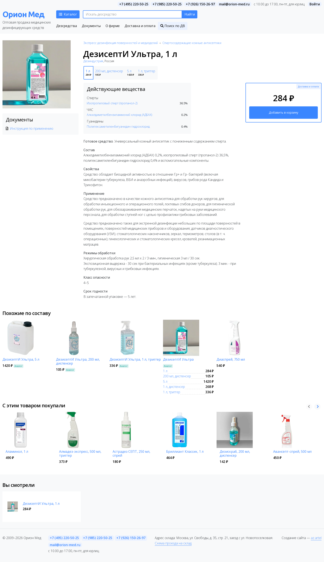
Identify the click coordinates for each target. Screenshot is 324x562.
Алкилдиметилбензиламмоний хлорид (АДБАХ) (119, 115)
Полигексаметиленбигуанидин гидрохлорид (118, 126)
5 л (165, 381)
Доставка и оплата (308, 86)
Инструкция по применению (31, 128)
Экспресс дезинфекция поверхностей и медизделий (120, 43)
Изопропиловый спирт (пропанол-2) (112, 103)
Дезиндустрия (93, 61)
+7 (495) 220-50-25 (133, 4)
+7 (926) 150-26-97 (200, 4)
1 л (165, 371)
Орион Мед (23, 14)
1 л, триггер (171, 392)
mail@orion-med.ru (234, 4)
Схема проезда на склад (173, 543)
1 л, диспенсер (174, 386)
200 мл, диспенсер (177, 376)
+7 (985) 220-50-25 (167, 4)
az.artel (316, 538)
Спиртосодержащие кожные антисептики (191, 43)
